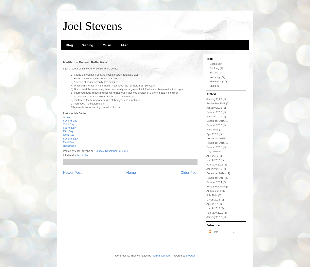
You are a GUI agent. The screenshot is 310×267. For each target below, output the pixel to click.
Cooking (214, 68)
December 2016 (215, 120)
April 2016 (212, 134)
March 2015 (213, 160)
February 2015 (214, 164)
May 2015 (212, 151)
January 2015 (214, 168)
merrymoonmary (161, 255)
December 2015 (215, 138)
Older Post (189, 173)
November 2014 (215, 177)
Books (213, 63)
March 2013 (213, 199)
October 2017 (214, 112)
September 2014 (215, 186)
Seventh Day (70, 138)
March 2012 (213, 208)
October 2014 (214, 182)
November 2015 (215, 142)
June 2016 (212, 129)
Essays (214, 72)
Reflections (69, 145)
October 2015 (214, 147)
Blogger (190, 255)
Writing (87, 45)
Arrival (66, 117)
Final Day (68, 142)
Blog (69, 45)
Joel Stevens (92, 25)
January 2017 (214, 116)
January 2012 (214, 217)
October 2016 (214, 125)
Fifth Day (68, 131)
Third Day (68, 124)
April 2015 (212, 155)
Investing (215, 77)
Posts (213, 231)
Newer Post (72, 173)
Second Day (70, 120)
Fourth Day (69, 127)
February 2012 (214, 212)
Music (107, 45)
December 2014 (215, 173)
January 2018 (214, 107)
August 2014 (213, 190)
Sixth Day (68, 134)
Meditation (83, 155)
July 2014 (211, 195)
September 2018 (215, 103)
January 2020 (214, 99)
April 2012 (212, 203)
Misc (124, 45)
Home (131, 173)
